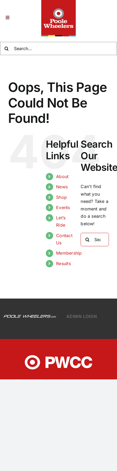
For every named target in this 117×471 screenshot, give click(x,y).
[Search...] (95, 239)
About (62, 176)
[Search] (87, 239)
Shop (61, 197)
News (62, 186)
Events (63, 207)
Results (63, 263)
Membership (69, 253)
